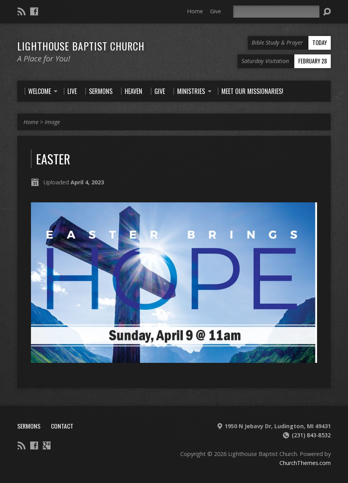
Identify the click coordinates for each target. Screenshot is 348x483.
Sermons (28, 426)
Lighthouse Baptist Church (81, 45)
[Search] (276, 11)
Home (195, 11)
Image (52, 122)
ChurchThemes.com (305, 463)
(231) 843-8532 (311, 435)
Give (215, 11)
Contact (62, 426)
